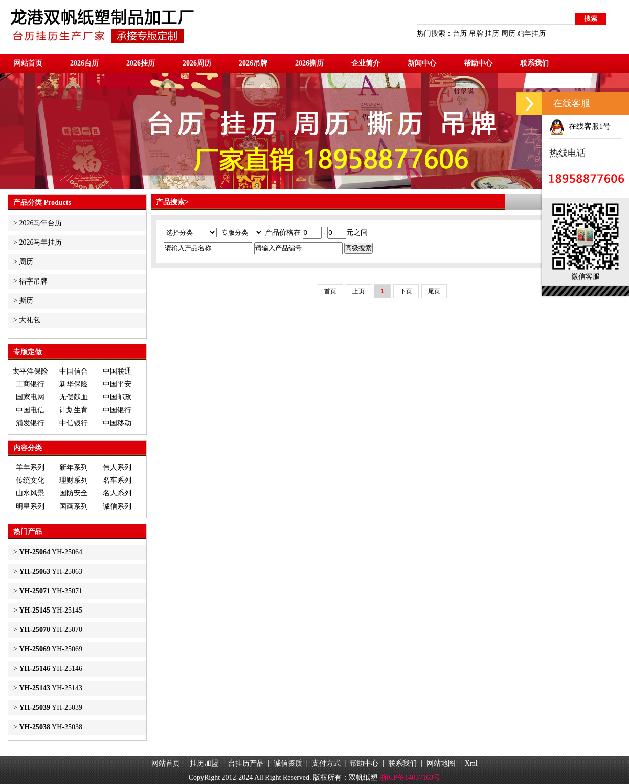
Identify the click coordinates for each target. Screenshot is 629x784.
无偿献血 (73, 397)
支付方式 (326, 763)
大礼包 (29, 320)
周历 (508, 33)
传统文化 (30, 480)
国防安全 (73, 493)
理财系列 (73, 480)
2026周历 (197, 63)
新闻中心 (422, 63)
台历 (460, 33)
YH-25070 (50, 630)
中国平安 (117, 384)
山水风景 (30, 493)
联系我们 (534, 63)
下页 (406, 291)
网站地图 (440, 763)
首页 (330, 291)
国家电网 (30, 397)
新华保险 (73, 384)
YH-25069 (50, 649)
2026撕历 (309, 63)
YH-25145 (50, 610)
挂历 (492, 33)
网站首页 (28, 63)
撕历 (26, 300)
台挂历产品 (246, 763)
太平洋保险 (30, 371)
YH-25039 (50, 707)
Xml (471, 763)
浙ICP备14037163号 (410, 777)
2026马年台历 (40, 223)
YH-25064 (50, 552)
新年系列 (73, 467)
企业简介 (365, 63)
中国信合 (73, 371)
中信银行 (73, 423)
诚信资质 (288, 763)
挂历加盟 (204, 763)
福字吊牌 (33, 281)
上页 (358, 291)
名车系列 (117, 480)
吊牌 (476, 33)
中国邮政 (117, 397)
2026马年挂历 (40, 242)
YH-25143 (50, 688)
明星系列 (30, 506)
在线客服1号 (580, 126)
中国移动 (117, 423)
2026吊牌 (253, 63)
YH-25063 (50, 571)
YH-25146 (50, 668)
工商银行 (30, 384)
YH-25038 (50, 727)
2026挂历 (140, 63)
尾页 (434, 291)
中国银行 (117, 410)
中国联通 (117, 371)
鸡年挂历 (531, 33)
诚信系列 (117, 506)
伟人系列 (117, 467)
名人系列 (117, 493)
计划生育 (73, 410)
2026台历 (84, 63)
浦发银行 (30, 423)
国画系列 (73, 506)
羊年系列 (30, 467)
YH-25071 (50, 591)
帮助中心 (478, 63)
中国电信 (30, 410)
